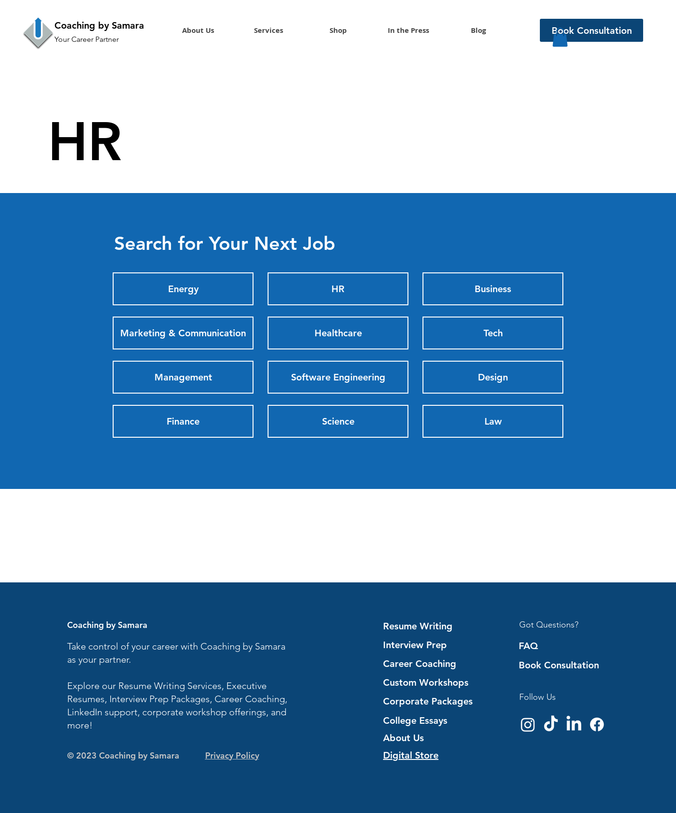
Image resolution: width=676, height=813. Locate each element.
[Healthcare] (338, 333)
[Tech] (492, 333)
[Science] (338, 421)
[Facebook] (597, 724)
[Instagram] (528, 724)
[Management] (183, 377)
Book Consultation (559, 665)
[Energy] (183, 288)
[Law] (492, 421)
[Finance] (183, 421)
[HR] (338, 288)
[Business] (492, 288)
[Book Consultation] (591, 30)
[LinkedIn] (574, 724)
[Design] (492, 377)
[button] (268, 30)
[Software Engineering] (338, 377)
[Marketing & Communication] (183, 333)
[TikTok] (551, 724)
